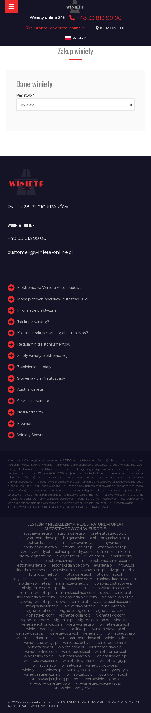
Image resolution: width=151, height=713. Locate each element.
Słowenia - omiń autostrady (41, 378)
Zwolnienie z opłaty (34, 367)
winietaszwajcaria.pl (41, 660)
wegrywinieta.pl (81, 624)
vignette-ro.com (110, 615)
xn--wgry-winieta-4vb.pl (50, 683)
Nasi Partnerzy (30, 412)
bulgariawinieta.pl (116, 538)
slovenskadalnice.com (35, 597)
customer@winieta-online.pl (56, 28)
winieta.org (92, 633)
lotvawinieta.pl (78, 574)
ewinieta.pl (103, 565)
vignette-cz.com (110, 610)
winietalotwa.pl (71, 647)
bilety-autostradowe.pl (38, 538)
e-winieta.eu (94, 556)
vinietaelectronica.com (42, 624)
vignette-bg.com (75, 610)
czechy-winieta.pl (78, 547)
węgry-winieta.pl (112, 674)
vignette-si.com (35, 620)
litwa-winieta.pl (63, 570)
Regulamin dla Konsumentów (43, 344)
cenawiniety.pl (83, 542)
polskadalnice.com (71, 588)
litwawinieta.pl (93, 570)
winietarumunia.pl (110, 651)
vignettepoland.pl (93, 620)
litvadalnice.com (30, 570)
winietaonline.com (41, 651)
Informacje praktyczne (37, 310)
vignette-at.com (40, 610)
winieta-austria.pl (114, 624)
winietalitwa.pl (40, 647)
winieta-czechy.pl (41, 629)
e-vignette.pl (67, 556)
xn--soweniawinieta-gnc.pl (97, 679)
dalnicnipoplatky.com (73, 551)
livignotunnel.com (45, 574)
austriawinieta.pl (72, 533)
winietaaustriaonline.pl (35, 638)
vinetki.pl (122, 620)
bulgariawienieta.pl (79, 538)
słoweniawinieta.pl (80, 606)
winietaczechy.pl (77, 642)
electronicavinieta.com (64, 560)
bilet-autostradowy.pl (109, 533)
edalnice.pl (30, 560)
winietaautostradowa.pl (79, 638)
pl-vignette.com (36, 588)
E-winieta (25, 423)
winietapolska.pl (76, 651)
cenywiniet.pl (111, 542)
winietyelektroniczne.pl (42, 670)
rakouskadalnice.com (111, 588)
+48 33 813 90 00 (95, 18)
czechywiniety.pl (35, 551)
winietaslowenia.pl (111, 656)
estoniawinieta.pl (32, 565)
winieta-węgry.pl (63, 633)
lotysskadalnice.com (31, 579)
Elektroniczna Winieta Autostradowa (49, 287)
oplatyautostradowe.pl (113, 583)
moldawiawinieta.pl (34, 583)
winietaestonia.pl (112, 642)
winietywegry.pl (115, 670)
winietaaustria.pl (121, 633)
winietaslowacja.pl (75, 656)
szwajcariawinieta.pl (42, 606)
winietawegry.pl (113, 660)
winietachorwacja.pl (41, 642)
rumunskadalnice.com (75, 592)
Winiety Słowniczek (34, 435)
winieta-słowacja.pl (108, 629)
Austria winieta (30, 389)
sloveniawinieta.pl (115, 592)
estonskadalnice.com (70, 565)
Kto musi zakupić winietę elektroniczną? (52, 333)
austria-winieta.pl (38, 533)
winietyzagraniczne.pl (42, 674)
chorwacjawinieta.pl (41, 547)
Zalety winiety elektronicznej (42, 355)
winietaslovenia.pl (39, 656)
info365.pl (126, 565)
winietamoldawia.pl (105, 647)
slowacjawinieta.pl (35, 601)
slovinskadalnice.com (78, 597)
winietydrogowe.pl (102, 665)
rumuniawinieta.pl (35, 592)
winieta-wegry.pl (29, 633)
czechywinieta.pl (112, 547)
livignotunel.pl (122, 570)
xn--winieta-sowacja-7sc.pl (98, 683)
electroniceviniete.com (110, 560)
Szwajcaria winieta (33, 401)
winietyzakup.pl (80, 674)
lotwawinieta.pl (109, 574)
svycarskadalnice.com (112, 601)
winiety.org (71, 665)
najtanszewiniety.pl (72, 583)
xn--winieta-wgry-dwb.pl (75, 688)
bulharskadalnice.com (47, 542)
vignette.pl (63, 620)
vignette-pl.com (40, 615)
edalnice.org (121, 556)
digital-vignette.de (35, 556)
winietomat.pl (45, 665)
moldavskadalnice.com (117, 579)
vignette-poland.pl (75, 615)
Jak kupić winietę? (33, 321)
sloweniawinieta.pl (72, 601)
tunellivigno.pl (113, 606)
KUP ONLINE (113, 28)
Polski (75, 38)
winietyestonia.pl (81, 670)
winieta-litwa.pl (74, 629)
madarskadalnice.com (73, 579)
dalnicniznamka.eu (113, 551)
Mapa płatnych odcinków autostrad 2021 (52, 299)
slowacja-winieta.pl (118, 597)
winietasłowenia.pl (79, 660)
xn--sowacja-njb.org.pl (50, 679)
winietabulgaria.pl (120, 638)
